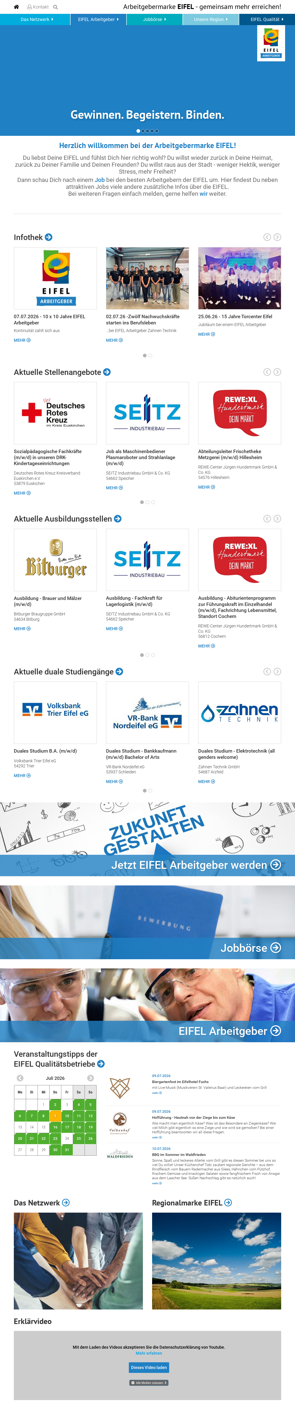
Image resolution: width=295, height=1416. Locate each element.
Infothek (33, 237)
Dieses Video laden (149, 1367)
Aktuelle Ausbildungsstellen (68, 518)
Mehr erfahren (149, 1353)
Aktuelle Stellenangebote (62, 372)
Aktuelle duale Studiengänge (68, 671)
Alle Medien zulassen (149, 1382)
